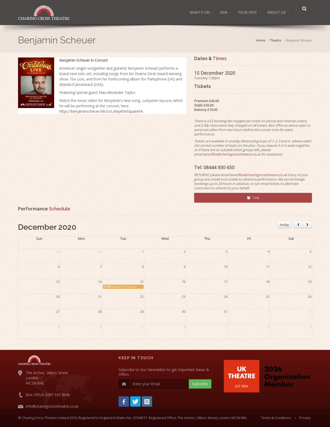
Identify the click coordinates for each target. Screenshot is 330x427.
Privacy (305, 417)
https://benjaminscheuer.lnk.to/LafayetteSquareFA (101, 111)
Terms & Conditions (276, 417)
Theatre (275, 40)
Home (260, 40)
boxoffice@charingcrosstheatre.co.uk (231, 154)
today (284, 224)
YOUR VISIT (250, 12)
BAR (226, 12)
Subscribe (200, 383)
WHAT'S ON (202, 12)
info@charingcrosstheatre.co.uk (52, 406)
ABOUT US (279, 12)
